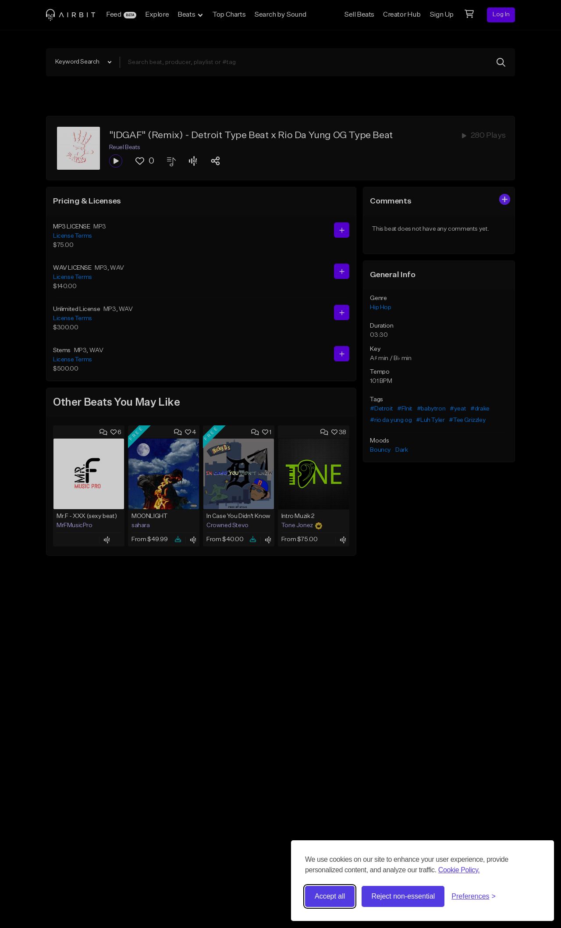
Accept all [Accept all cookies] (330, 896)
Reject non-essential (403, 896)
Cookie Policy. (459, 870)
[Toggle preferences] (473, 896)
